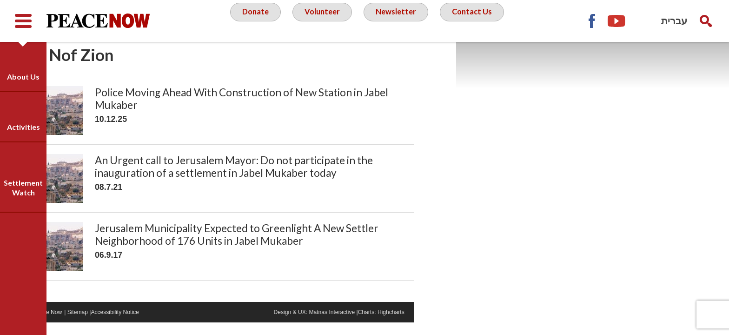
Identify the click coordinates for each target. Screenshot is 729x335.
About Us (23, 76)
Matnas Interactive (368, 324)
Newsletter (397, 20)
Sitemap (124, 324)
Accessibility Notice (165, 324)
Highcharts (432, 324)
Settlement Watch (23, 187)
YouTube (617, 21)
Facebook (591, 21)
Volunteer (320, 20)
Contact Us (476, 20)
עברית (674, 20)
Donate (250, 20)
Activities (23, 126)
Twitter (642, 21)
